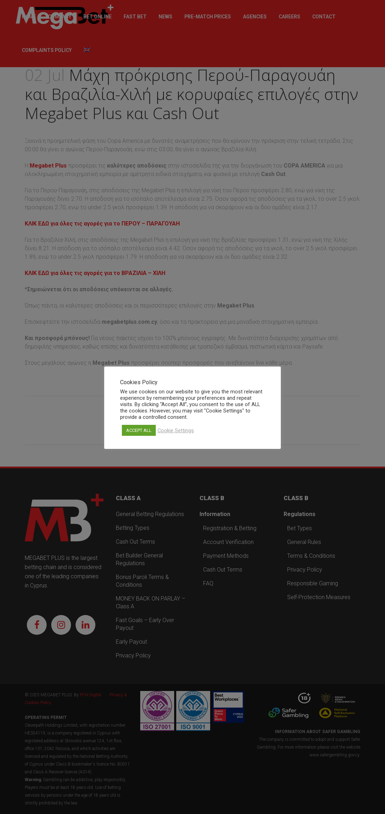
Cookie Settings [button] (176, 430)
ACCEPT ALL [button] (139, 430)
